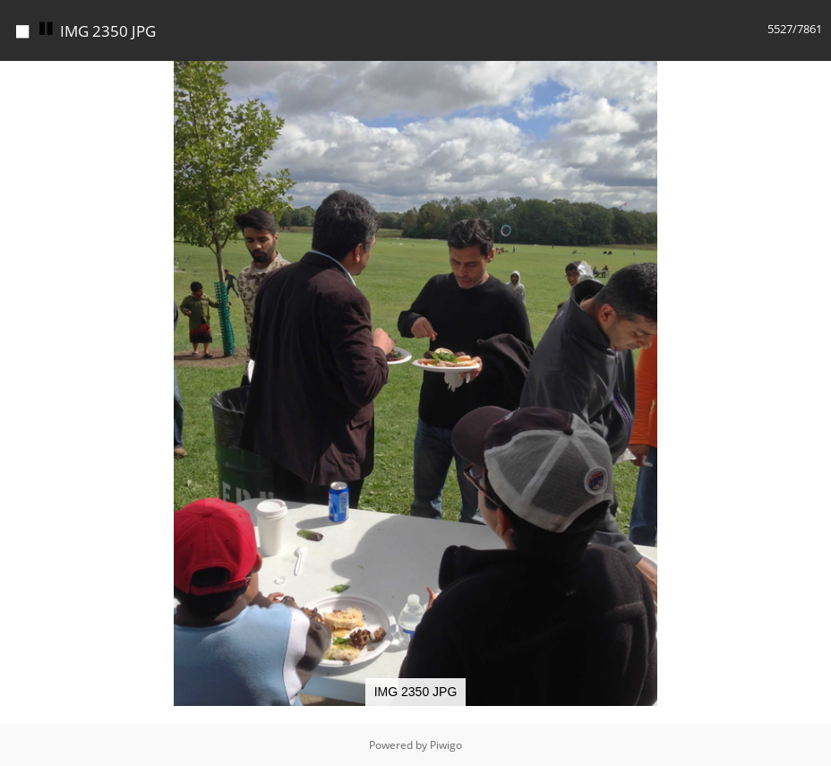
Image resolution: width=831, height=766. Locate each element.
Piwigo (446, 745)
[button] (815, 77)
